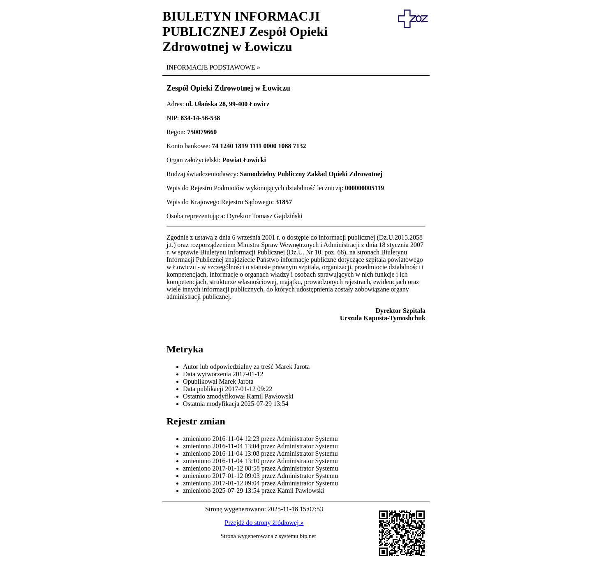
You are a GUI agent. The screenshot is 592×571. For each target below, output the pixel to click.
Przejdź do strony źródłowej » (264, 522)
